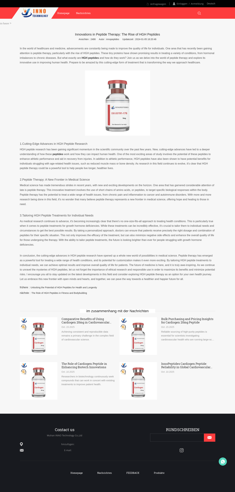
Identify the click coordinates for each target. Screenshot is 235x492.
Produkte (159, 472)
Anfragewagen (158, 4)
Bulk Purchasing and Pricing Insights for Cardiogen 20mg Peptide (187, 320)
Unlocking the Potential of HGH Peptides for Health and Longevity (64, 287)
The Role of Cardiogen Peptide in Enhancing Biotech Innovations (84, 365)
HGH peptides (90, 58)
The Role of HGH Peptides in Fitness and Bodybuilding (59, 293)
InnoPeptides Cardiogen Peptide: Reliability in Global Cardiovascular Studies (185, 365)
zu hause (4, 23)
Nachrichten (83, 13)
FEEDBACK (132, 472)
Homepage (63, 13)
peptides (58, 154)
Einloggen (182, 3)
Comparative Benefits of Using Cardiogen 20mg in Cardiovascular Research (85, 320)
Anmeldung (197, 3)
